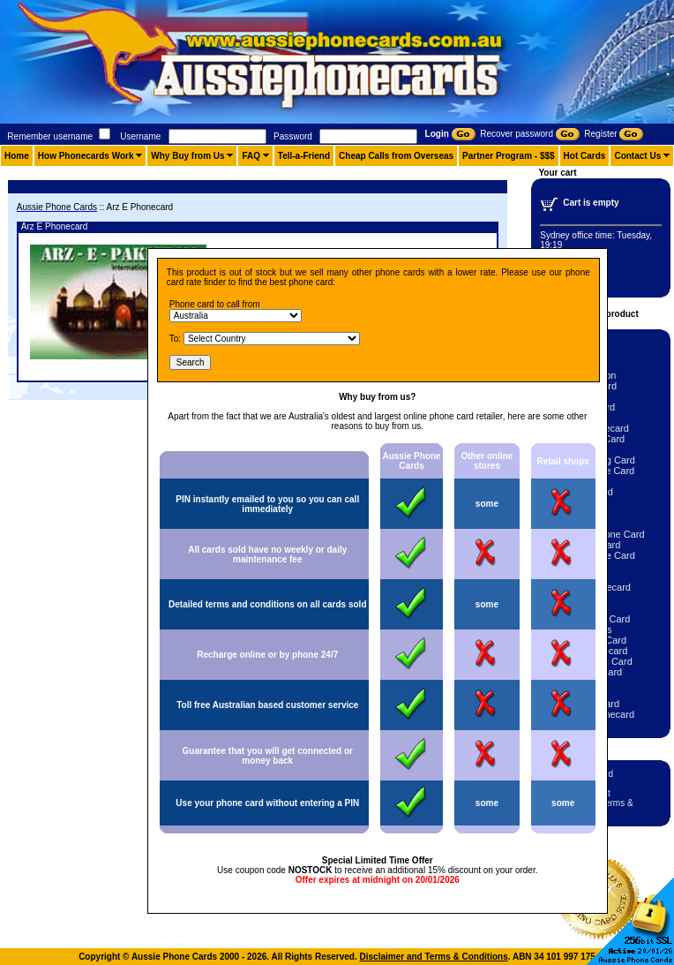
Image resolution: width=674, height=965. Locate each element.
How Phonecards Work (86, 156)
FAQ (251, 156)
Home (16, 156)
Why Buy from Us (187, 156)
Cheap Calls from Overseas (396, 156)
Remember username (50, 136)
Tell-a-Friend (304, 156)
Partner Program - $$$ (508, 156)
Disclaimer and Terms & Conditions (434, 956)
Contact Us (637, 156)
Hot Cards (585, 156)
